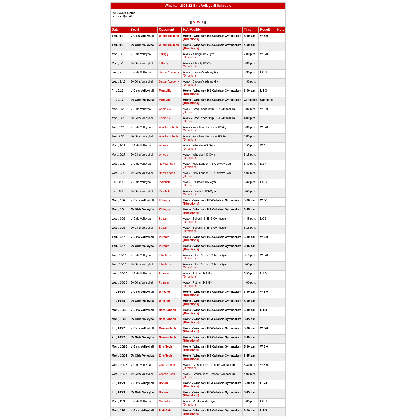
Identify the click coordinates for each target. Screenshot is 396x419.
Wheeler (164, 145)
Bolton (163, 218)
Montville (165, 90)
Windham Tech (169, 35)
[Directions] (191, 39)
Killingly (163, 54)
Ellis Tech (165, 255)
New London (167, 163)
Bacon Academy (169, 72)
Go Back (198, 22)
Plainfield (164, 182)
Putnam (164, 236)
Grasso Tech (167, 328)
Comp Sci (165, 108)
